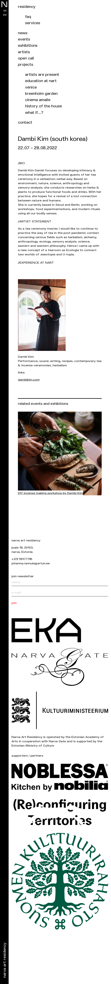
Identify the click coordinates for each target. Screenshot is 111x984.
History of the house (43, 106)
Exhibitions (27, 45)
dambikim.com (29, 379)
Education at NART (41, 81)
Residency (27, 6)
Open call (26, 58)
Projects (25, 64)
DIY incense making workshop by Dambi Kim (50, 493)
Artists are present (42, 74)
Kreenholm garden (41, 93)
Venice (31, 87)
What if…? (34, 112)
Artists (24, 52)
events (24, 39)
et (5, 10)
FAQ (28, 17)
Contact (25, 122)
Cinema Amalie (37, 100)
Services (32, 23)
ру (5, 14)
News (22, 33)
